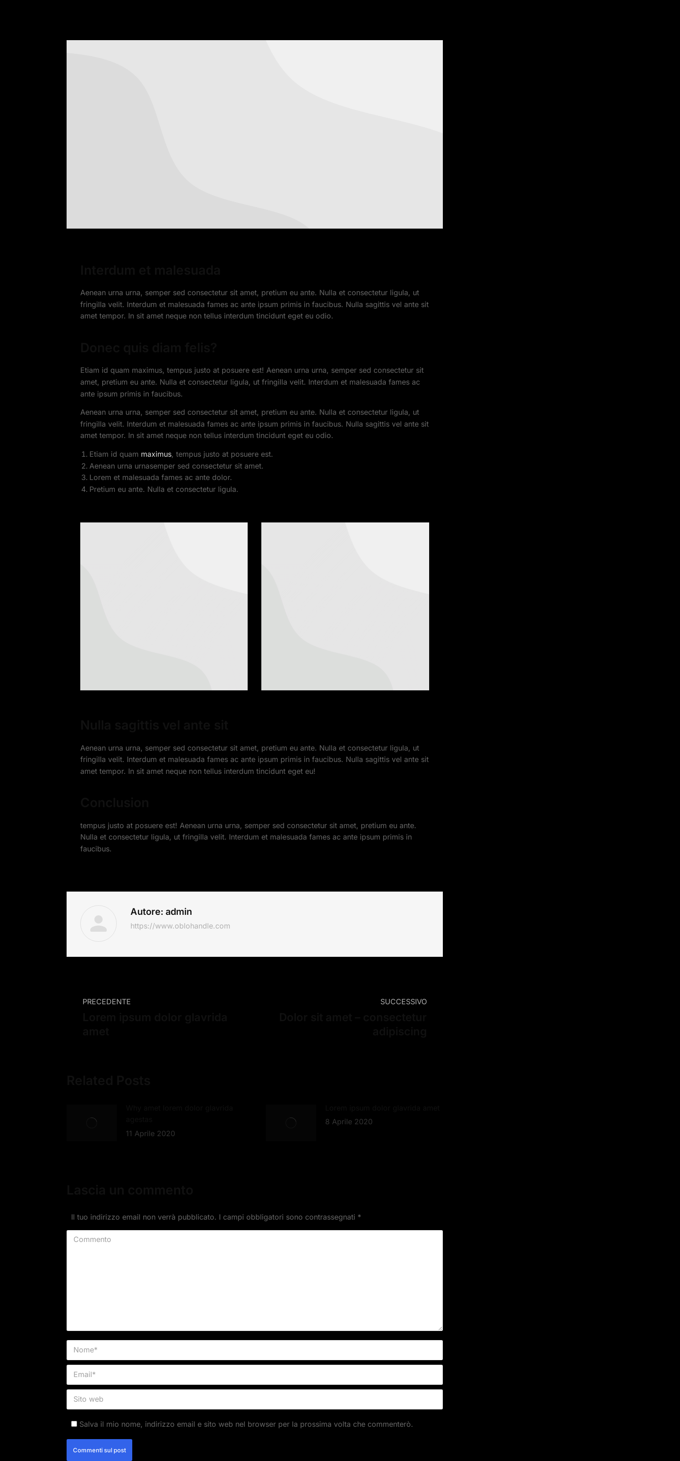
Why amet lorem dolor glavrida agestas (179, 1113)
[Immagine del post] (92, 1123)
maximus (156, 454)
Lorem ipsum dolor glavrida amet (382, 1107)
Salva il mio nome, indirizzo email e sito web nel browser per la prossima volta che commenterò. (246, 1424)
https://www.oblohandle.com (180, 925)
